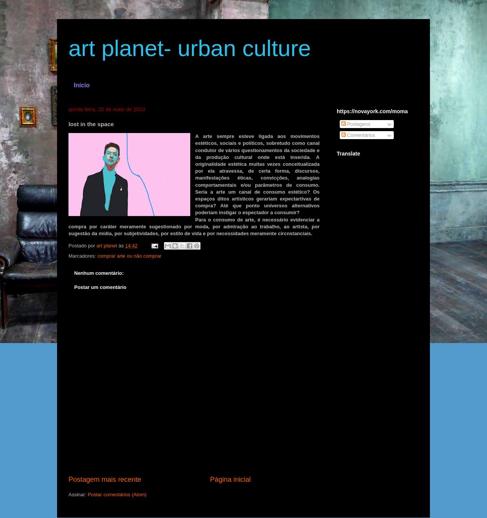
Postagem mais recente (104, 479)
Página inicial (230, 479)
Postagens (356, 124)
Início (82, 85)
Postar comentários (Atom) (117, 494)
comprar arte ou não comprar (129, 256)
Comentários (358, 135)
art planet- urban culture (189, 48)
